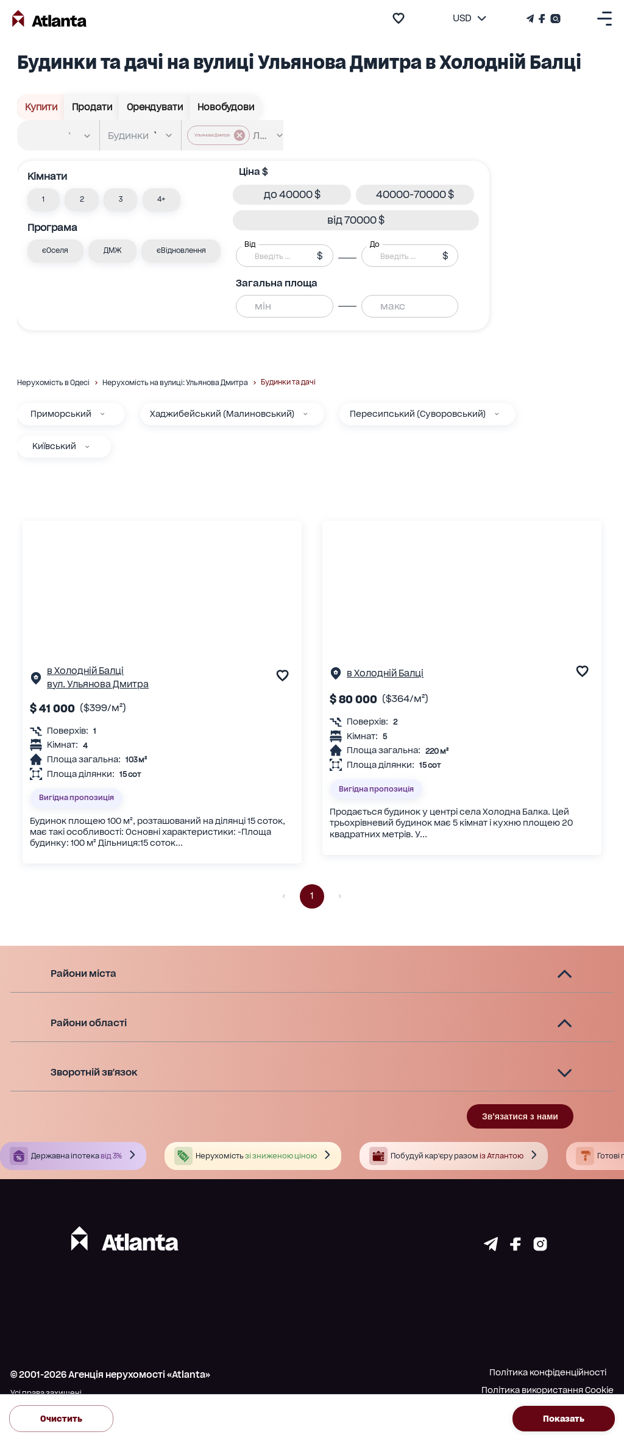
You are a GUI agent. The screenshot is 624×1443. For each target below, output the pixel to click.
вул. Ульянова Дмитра (98, 684)
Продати (91, 107)
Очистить (61, 1418)
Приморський (60, 414)
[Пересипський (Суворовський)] (496, 413)
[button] (43, 199)
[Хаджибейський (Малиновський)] (305, 413)
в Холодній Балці (85, 670)
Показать (563, 1418)
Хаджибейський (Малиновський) (222, 414)
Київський (54, 446)
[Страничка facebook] (515, 1247)
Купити (41, 107)
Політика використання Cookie (547, 1390)
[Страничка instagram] (540, 1247)
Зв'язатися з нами (520, 1116)
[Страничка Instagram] (554, 18)
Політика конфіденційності (547, 1372)
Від (249, 244)
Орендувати (154, 107)
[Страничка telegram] (491, 1247)
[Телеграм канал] (531, 18)
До (375, 244)
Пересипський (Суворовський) (418, 414)
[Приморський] (102, 413)
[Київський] (87, 446)
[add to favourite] (399, 18)
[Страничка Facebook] (542, 18)
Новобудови (225, 107)
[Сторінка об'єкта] (36, 681)
